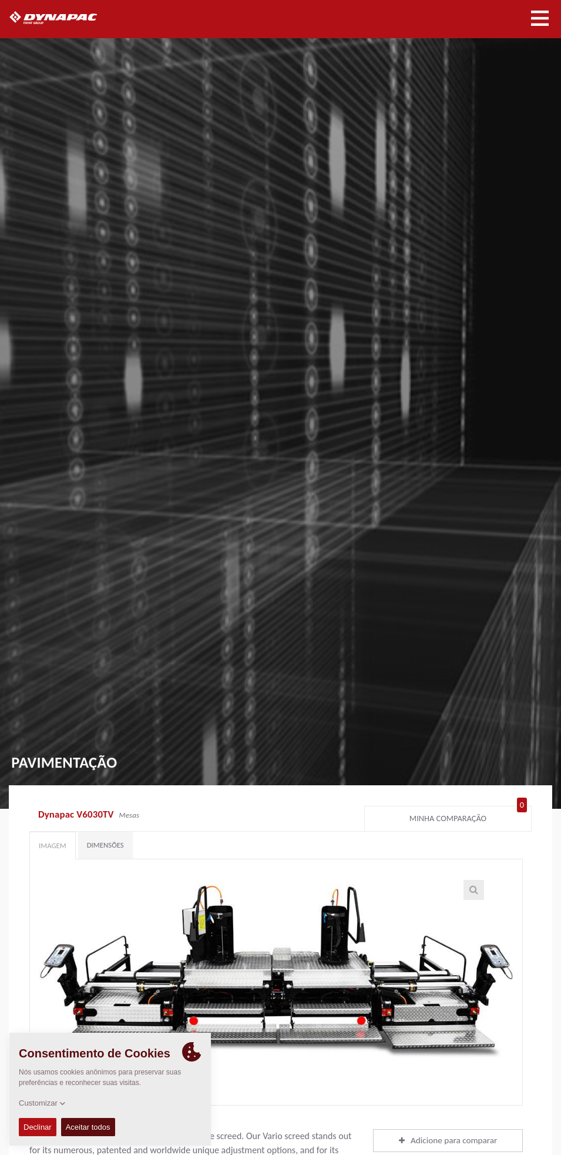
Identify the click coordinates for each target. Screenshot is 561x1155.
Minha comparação (468, 815)
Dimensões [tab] (105, 845)
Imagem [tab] (52, 845)
